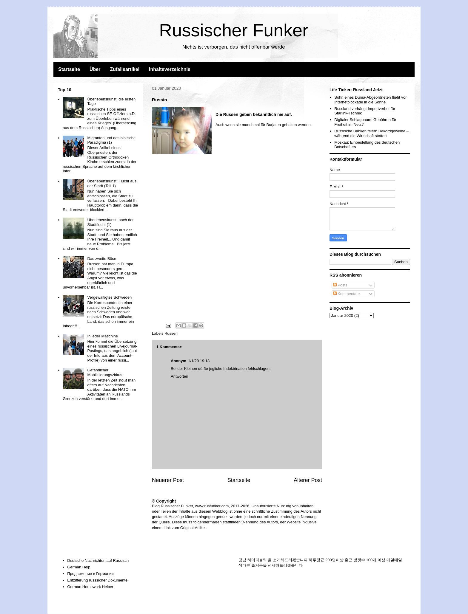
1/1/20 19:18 (199, 361)
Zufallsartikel (124, 69)
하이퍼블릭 (257, 560)
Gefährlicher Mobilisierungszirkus (104, 372)
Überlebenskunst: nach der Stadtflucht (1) (110, 222)
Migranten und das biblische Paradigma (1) (111, 140)
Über (95, 69)
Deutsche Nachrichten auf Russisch (98, 560)
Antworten (179, 376)
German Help (78, 567)
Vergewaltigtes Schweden (109, 297)
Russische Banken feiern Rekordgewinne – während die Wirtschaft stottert (371, 133)
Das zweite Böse (101, 258)
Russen (171, 333)
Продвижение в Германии (90, 573)
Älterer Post (308, 480)
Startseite (69, 69)
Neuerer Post (168, 480)
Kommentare (346, 294)
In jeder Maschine (102, 336)
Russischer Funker (233, 30)
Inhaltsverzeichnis (169, 69)
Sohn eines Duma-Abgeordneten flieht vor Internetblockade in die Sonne (370, 99)
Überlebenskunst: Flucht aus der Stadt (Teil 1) (111, 183)
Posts (340, 285)
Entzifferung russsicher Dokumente (97, 580)
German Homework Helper (90, 586)
